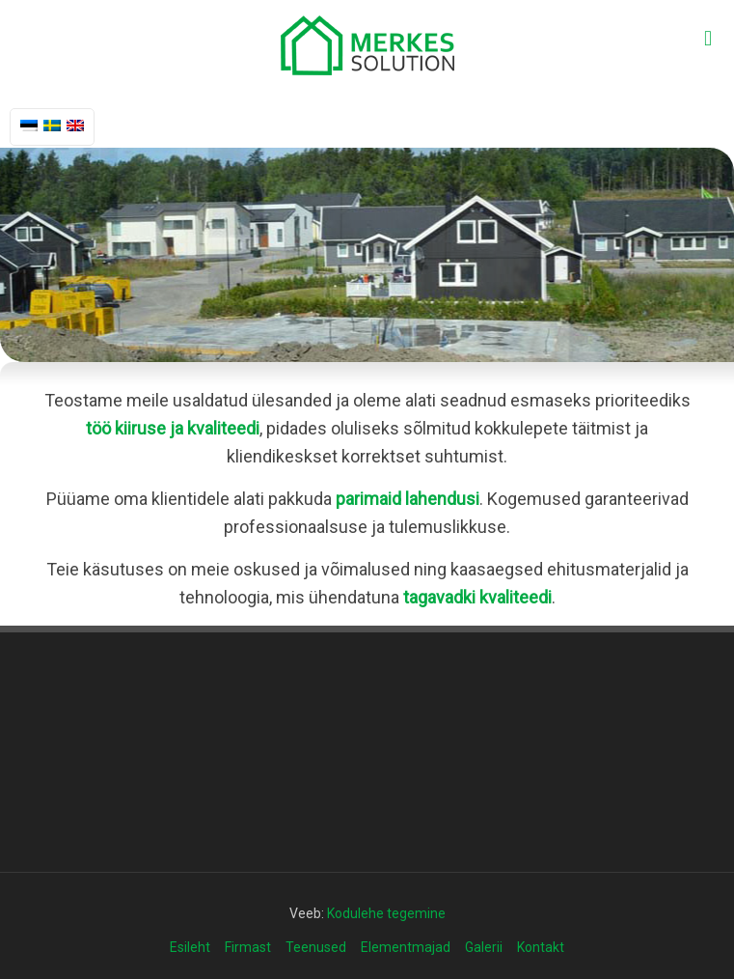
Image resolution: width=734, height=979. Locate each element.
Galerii (484, 947)
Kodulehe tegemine (386, 913)
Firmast (248, 947)
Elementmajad (405, 947)
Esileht (190, 947)
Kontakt (540, 947)
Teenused (315, 947)
